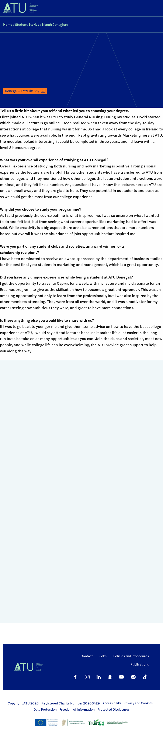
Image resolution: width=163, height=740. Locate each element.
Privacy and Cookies (138, 703)
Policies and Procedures (131, 655)
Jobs (103, 655)
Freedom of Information (77, 709)
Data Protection (45, 709)
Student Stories (27, 24)
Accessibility (112, 703)
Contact (87, 655)
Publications (140, 664)
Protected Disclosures (113, 709)
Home (7, 24)
